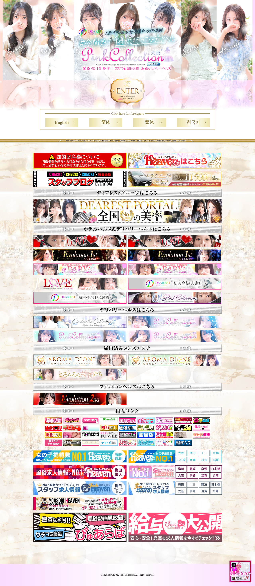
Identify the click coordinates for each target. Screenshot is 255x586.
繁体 (149, 122)
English (62, 122)
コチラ (120, 98)
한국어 (193, 122)
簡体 (105, 122)
